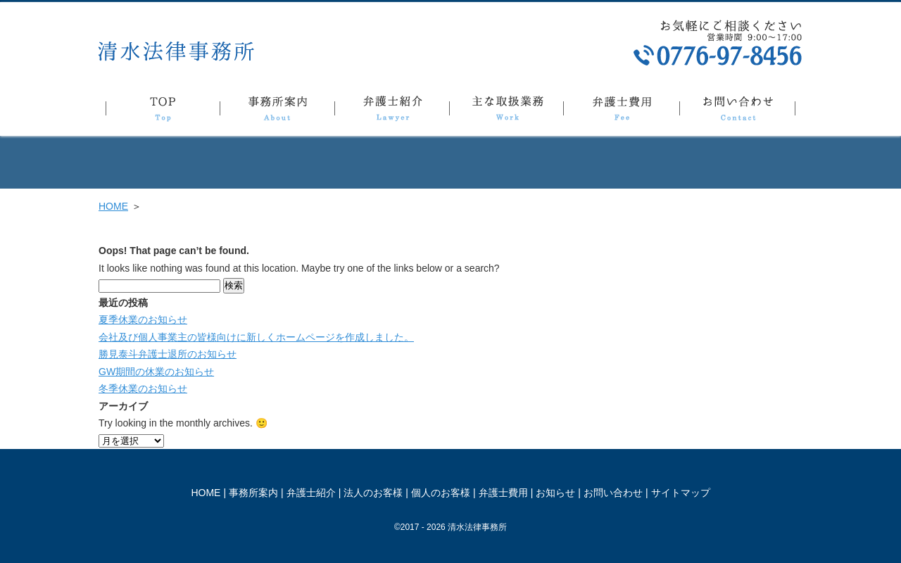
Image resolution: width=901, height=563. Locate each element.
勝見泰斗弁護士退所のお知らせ (168, 354)
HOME (113, 206)
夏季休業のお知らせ (143, 319)
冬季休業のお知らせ (143, 388)
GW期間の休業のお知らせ (156, 371)
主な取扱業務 (506, 111)
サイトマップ (680, 492)
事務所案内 (277, 111)
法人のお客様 (373, 492)
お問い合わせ (737, 111)
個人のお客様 (440, 492)
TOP (163, 111)
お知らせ (555, 492)
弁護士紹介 (391, 111)
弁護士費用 (621, 111)
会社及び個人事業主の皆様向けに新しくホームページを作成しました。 (256, 337)
